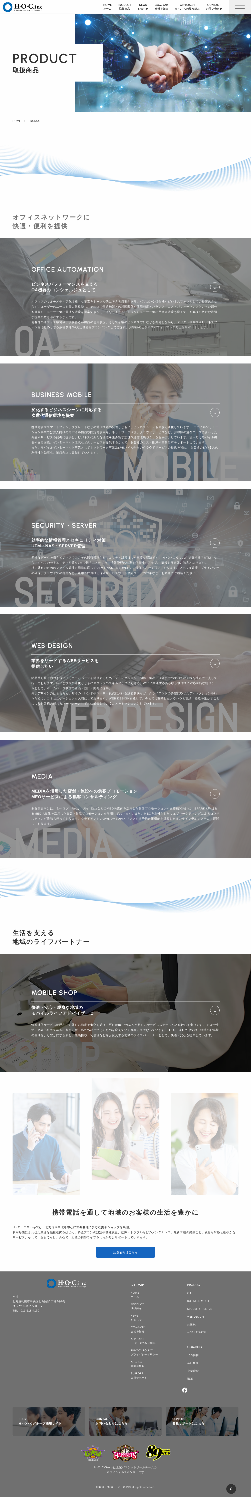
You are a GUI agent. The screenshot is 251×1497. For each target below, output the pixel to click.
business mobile (199, 1300)
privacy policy (144, 1353)
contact (214, 7)
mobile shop (196, 1332)
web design (195, 1316)
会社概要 (193, 1363)
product (124, 7)
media (191, 1324)
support (139, 1376)
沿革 (190, 1378)
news (143, 7)
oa (189, 1293)
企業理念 (193, 1370)
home (107, 7)
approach (187, 7)
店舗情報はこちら (125, 1252)
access (137, 1364)
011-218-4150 (30, 1310)
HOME (17, 120)
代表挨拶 (193, 1355)
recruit (40, 1421)
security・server (200, 1308)
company (162, 7)
